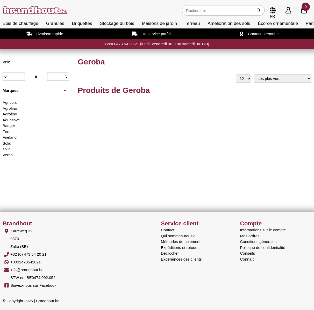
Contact (167, 230)
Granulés (55, 23)
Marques (11, 90)
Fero (7, 131)
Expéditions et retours (179, 247)
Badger (9, 125)
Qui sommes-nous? (178, 236)
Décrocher (170, 253)
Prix (6, 62)
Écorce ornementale (278, 23)
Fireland (10, 137)
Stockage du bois (117, 23)
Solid (7, 143)
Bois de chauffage (20, 23)
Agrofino (10, 108)
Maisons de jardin (159, 23)
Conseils (247, 253)
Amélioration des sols (229, 23)
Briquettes (82, 23)
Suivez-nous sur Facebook (33, 285)
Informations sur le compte (263, 230)
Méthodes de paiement (181, 241)
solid (7, 149)
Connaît (247, 259)
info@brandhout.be (27, 270)
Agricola (10, 102)
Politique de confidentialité (262, 247)
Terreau (192, 23)
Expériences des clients (181, 259)
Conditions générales (258, 241)
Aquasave (11, 120)
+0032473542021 (25, 262)
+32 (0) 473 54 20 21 (28, 254)
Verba (8, 155)
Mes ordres (250, 236)
